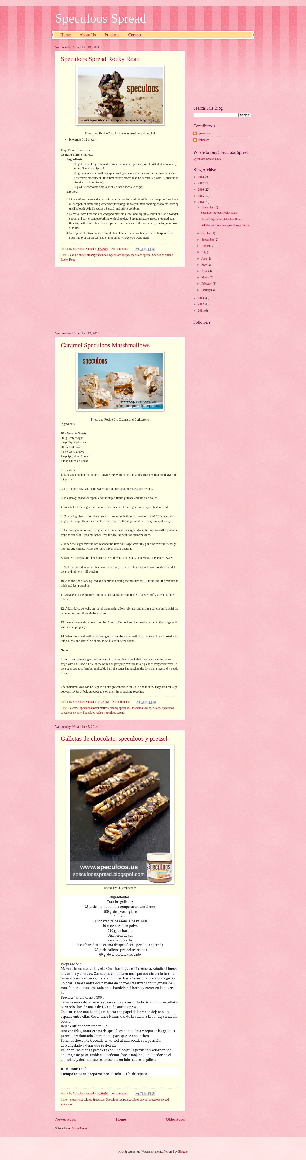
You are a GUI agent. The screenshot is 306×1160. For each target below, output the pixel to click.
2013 (201, 298)
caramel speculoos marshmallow (89, 708)
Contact (134, 34)
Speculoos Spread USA (207, 159)
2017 (201, 183)
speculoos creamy (71, 712)
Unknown (203, 139)
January (206, 290)
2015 (201, 196)
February (207, 283)
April (204, 271)
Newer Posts (65, 1119)
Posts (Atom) (79, 1128)
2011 (201, 310)
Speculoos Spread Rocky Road (100, 58)
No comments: (120, 248)
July (204, 252)
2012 (201, 304)
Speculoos (168, 708)
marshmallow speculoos (146, 708)
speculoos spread (141, 255)
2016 (201, 189)
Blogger (183, 1151)
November (208, 207)
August (206, 245)
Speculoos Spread (100, 18)
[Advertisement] (120, 299)
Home (65, 34)
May (204, 264)
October (206, 233)
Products (112, 34)
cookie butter (77, 255)
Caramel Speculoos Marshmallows (105, 345)
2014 (201, 202)
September (208, 239)
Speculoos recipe (119, 255)
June (204, 258)
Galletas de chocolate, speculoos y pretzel (114, 738)
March (205, 277)
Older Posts (175, 1119)
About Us (87, 34)
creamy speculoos (97, 255)
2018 (201, 177)
